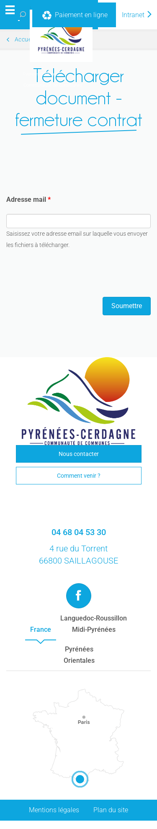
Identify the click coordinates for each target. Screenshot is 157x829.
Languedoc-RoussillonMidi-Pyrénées (93, 623)
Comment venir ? (78, 475)
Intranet (137, 15)
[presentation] (70, 273)
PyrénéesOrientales (79, 654)
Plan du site (110, 810)
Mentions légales (54, 810)
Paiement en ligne (74, 15)
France (40, 629)
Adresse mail (28, 199)
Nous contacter (79, 454)
